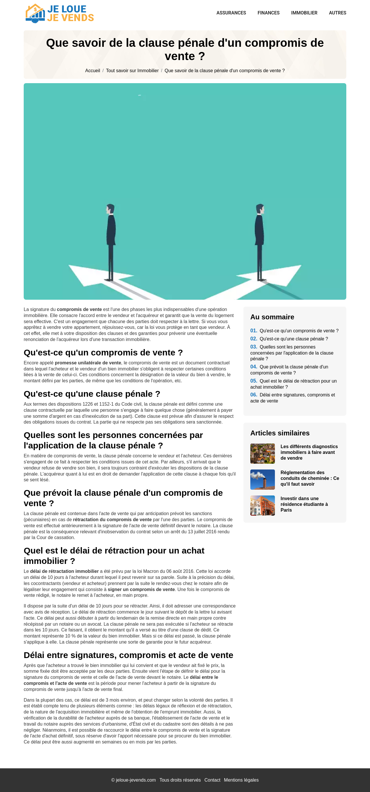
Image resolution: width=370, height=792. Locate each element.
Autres (337, 13)
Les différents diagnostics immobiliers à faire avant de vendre (309, 452)
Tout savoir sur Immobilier (132, 70)
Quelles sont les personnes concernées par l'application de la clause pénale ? (292, 352)
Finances (269, 13)
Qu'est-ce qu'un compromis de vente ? (294, 330)
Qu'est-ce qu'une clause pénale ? (289, 338)
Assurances (231, 13)
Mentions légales (241, 780)
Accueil (92, 70)
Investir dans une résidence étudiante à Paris (304, 504)
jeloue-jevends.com (136, 780)
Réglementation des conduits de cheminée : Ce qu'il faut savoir (310, 478)
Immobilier (304, 13)
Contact (212, 780)
